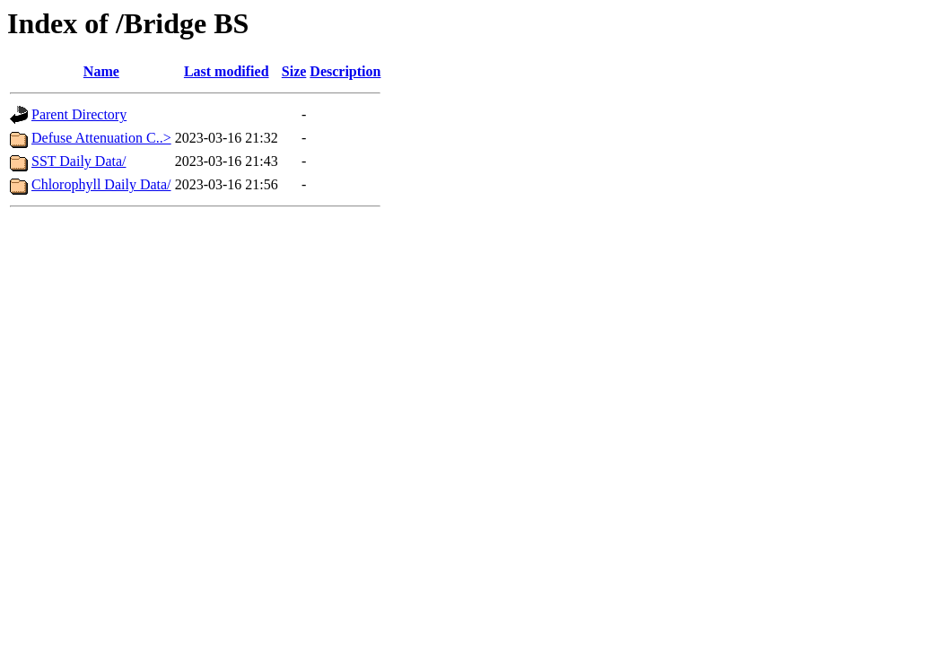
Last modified (226, 71)
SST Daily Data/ (78, 161)
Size (294, 71)
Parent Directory (79, 114)
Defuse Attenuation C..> (101, 137)
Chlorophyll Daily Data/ (101, 184)
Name (101, 71)
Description (345, 71)
